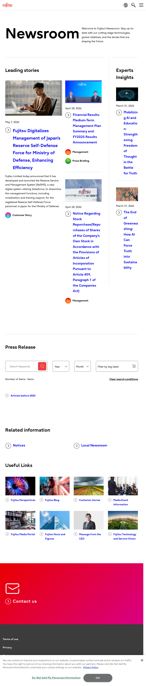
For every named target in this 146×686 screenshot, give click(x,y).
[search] (133, 5)
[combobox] (61, 366)
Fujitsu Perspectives (20, 500)
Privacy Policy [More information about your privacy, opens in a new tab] (90, 667)
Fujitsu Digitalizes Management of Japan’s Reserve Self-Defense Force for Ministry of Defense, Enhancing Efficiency (32, 148)
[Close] (142, 660)
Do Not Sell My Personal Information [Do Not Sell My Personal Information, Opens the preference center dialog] (56, 677)
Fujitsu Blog (49, 500)
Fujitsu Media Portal (20, 534)
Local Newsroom (90, 446)
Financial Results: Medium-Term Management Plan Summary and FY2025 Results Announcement (83, 128)
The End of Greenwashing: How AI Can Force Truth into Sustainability (127, 240)
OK (98, 677)
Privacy (7, 647)
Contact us (21, 601)
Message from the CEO (87, 536)
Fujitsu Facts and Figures (52, 536)
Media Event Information (118, 502)
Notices (15, 446)
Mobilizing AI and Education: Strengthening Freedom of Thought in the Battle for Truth (127, 142)
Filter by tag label (117, 366)
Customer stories (87, 500)
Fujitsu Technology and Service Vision (122, 536)
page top (139, 631)
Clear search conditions (123, 379)
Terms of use (10, 639)
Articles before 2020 (20, 395)
